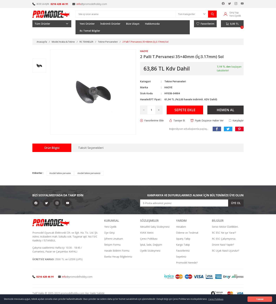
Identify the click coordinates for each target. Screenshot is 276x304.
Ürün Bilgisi (51, 148)
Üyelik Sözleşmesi (150, 250)
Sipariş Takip (183, 238)
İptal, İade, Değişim (151, 244)
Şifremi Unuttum (113, 238)
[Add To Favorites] (152, 120)
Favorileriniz (183, 250)
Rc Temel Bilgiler (90, 30)
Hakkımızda (152, 23)
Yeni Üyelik (110, 226)
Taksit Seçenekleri (91, 148)
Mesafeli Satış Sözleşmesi (155, 226)
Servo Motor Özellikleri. (225, 226)
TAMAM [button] (260, 299)
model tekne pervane (60, 173)
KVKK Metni (146, 232)
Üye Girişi (109, 232)
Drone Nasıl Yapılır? (223, 244)
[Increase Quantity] (158, 110)
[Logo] (51, 14)
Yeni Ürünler (87, 23)
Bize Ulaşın (132, 23)
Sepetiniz (181, 256)
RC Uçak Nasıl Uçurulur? (225, 250)
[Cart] (232, 23)
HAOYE (168, 87)
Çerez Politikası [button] (215, 299)
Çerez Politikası (148, 238)
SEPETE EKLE (184, 109)
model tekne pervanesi (88, 173)
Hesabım (181, 226)
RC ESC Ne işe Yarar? (224, 232)
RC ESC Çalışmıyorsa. (224, 238)
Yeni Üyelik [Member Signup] (235, 15)
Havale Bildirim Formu (116, 250)
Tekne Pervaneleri (175, 81)
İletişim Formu (112, 244)
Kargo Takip (183, 244)
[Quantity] (151, 110)
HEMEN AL (225, 109)
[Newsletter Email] (192, 203)
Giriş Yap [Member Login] (234, 12)
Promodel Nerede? (186, 262)
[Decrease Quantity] (143, 110)
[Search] (126, 14)
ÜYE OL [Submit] (236, 203)
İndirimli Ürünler (110, 23)
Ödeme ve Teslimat (187, 232)
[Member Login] (225, 13)
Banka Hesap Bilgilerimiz (118, 256)
